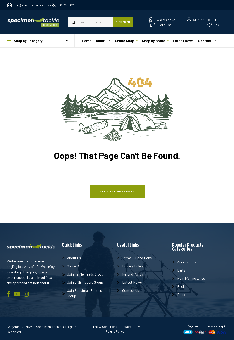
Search (123, 22)
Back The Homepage (117, 191)
